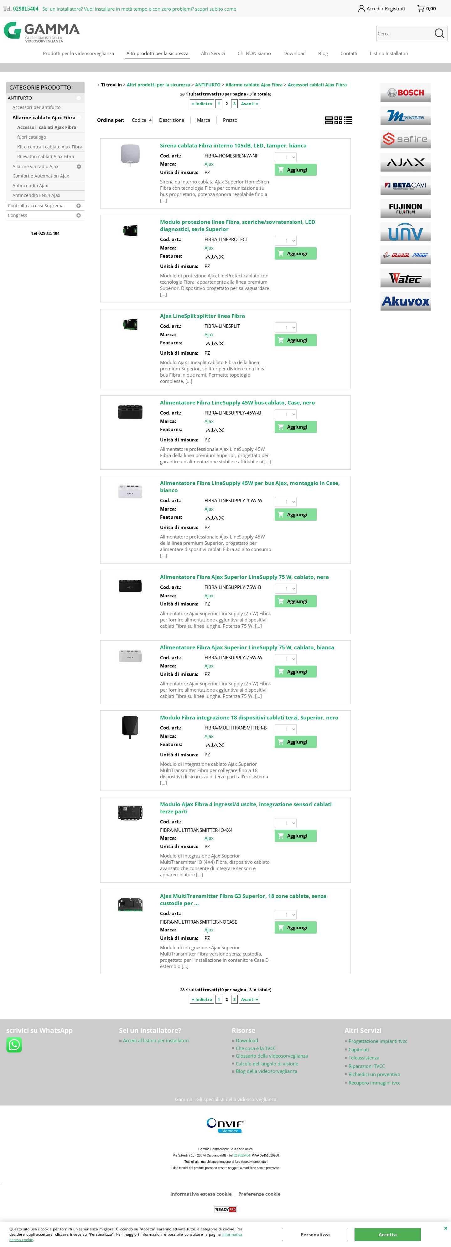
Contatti (348, 53)
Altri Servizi (213, 53)
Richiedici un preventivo (374, 1074)
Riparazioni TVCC (367, 1066)
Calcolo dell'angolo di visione (267, 1063)
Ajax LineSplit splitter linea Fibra (202, 315)
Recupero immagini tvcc (374, 1083)
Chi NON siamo (254, 53)
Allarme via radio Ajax (35, 166)
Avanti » (249, 103)
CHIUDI (446, 1228)
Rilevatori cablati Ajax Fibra (45, 156)
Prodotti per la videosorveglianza (78, 53)
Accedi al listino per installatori (154, 1040)
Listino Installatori (389, 53)
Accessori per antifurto (36, 107)
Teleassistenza (364, 1057)
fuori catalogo (31, 137)
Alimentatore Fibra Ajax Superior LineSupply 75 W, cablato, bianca (247, 647)
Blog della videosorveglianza (264, 1071)
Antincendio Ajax (30, 185)
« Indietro (202, 103)
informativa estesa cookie (201, 1194)
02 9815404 (242, 1155)
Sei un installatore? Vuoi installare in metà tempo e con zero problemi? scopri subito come (139, 9)
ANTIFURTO (20, 98)
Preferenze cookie (259, 1194)
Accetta (388, 1234)
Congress (17, 215)
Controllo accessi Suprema (36, 206)
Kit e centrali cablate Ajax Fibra (49, 147)
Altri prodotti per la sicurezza (158, 53)
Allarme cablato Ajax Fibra (44, 117)
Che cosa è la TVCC (256, 1048)
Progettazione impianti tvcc (378, 1041)
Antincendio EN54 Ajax (36, 195)
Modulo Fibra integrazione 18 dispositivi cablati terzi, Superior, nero (249, 717)
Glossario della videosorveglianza (270, 1056)
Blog (323, 53)
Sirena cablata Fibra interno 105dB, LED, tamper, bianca (233, 145)
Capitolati (359, 1049)
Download (294, 53)
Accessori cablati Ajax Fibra (46, 127)
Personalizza (315, 1234)
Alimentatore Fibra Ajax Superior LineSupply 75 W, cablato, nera (244, 576)
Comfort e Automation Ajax (41, 176)
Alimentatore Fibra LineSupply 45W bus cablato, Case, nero (237, 402)
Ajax (209, 164)
